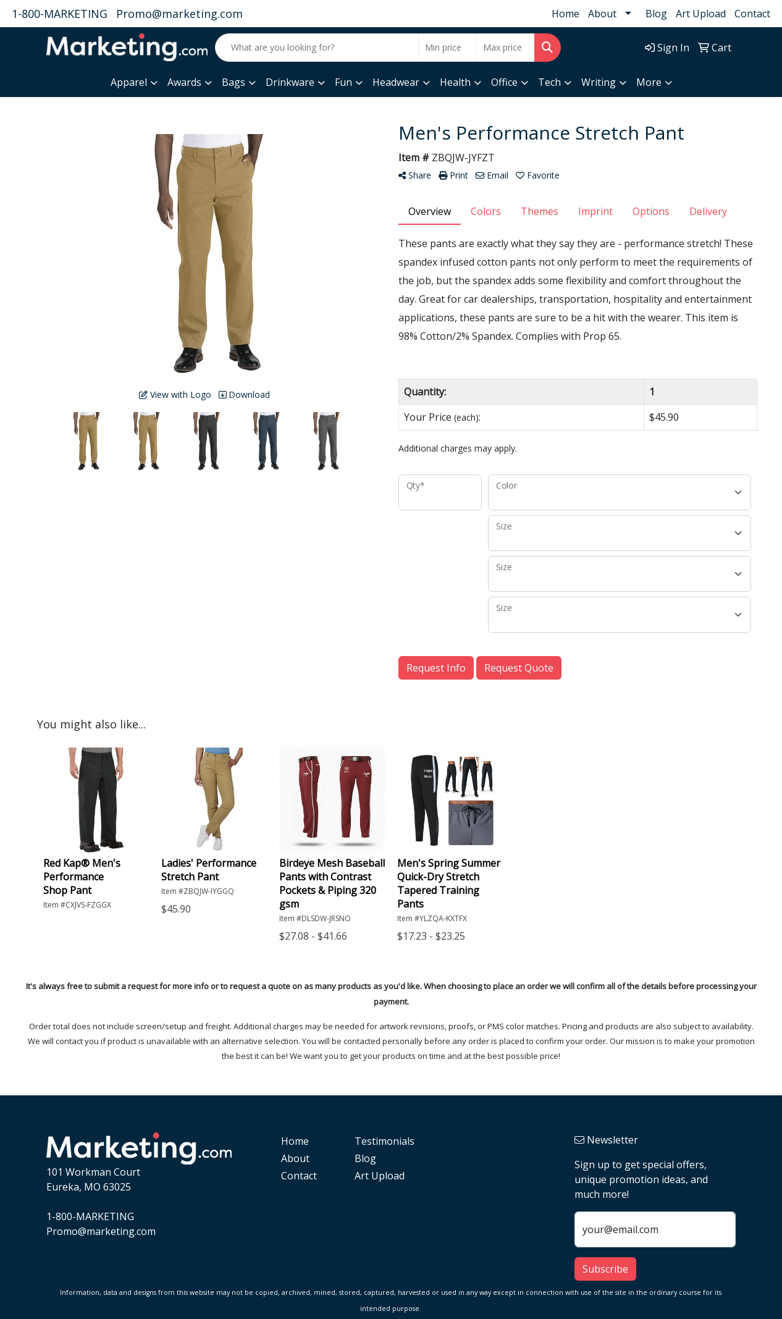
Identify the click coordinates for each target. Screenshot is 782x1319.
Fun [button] (343, 82)
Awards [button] (184, 82)
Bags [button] (233, 82)
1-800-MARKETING (59, 13)
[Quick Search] (317, 47)
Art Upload (701, 13)
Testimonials (384, 1141)
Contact (752, 13)
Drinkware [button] (290, 82)
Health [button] (455, 82)
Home (565, 13)
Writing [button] (598, 82)
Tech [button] (549, 82)
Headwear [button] (395, 82)
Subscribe (605, 1269)
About (602, 13)
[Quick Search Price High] (505, 47)
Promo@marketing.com (179, 13)
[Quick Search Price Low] (447, 47)
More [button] (649, 82)
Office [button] (504, 82)
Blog (656, 13)
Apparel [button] (129, 82)
